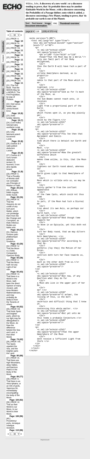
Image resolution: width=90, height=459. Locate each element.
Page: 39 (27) (17, 230)
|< (31, 31)
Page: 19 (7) (17, 120)
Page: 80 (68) (17, 355)
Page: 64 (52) (17, 307)
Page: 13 (19, 102)
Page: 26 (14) (17, 188)
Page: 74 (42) (17, 339)
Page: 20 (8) (17, 129)
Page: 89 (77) (17, 376)
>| (56, 31)
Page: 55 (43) (17, 272)
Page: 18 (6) (17, 113)
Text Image (37, 23)
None (3, 114)
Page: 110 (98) (16, 430)
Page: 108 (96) (16, 416)
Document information (36, 26)
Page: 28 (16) (17, 197)
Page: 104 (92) (16, 400)
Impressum (45, 440)
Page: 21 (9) (17, 171)
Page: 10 (19, 41)
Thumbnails (3, 46)
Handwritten (3, 80)
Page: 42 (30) (17, 244)
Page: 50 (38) (17, 258)
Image (48, 23)
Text (27, 23)
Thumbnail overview (69, 23)
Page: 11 (19, 50)
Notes (3, 91)
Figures (3, 68)
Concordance (3, 103)
